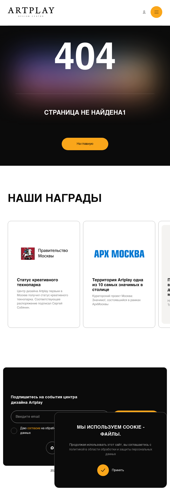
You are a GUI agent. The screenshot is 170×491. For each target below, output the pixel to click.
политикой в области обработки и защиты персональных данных (110, 452)
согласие (33, 428)
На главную (85, 143)
